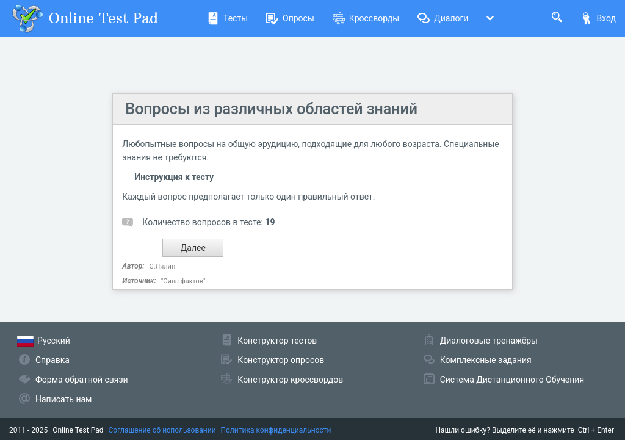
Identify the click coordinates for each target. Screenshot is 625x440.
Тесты (227, 18)
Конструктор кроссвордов (290, 379)
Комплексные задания (486, 360)
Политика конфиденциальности (276, 430)
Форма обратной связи (81, 379)
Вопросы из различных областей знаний (271, 109)
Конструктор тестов (277, 340)
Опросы (290, 18)
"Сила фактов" (183, 281)
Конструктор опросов (280, 360)
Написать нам (63, 399)
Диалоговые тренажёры (489, 340)
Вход (598, 18)
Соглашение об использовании (162, 430)
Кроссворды (366, 18)
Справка (52, 360)
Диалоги (442, 18)
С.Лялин (163, 266)
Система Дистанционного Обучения (512, 379)
